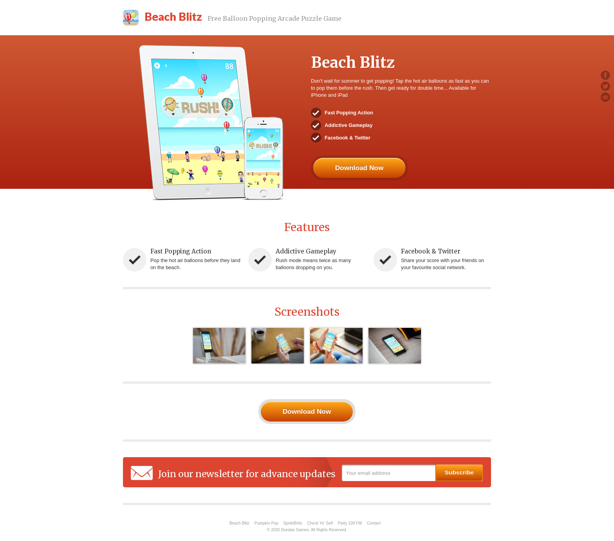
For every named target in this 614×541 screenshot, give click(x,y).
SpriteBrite (293, 523)
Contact (374, 523)
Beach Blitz (239, 523)
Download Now (359, 168)
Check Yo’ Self (320, 523)
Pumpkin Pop (266, 523)
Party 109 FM (350, 523)
